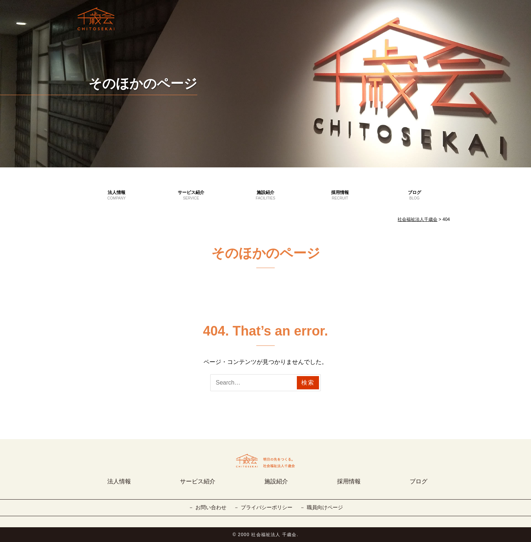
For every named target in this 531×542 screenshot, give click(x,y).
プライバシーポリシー (266, 507)
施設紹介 (265, 195)
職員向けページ (325, 507)
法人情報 (116, 195)
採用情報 (340, 195)
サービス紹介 (191, 195)
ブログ (414, 195)
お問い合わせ (210, 507)
